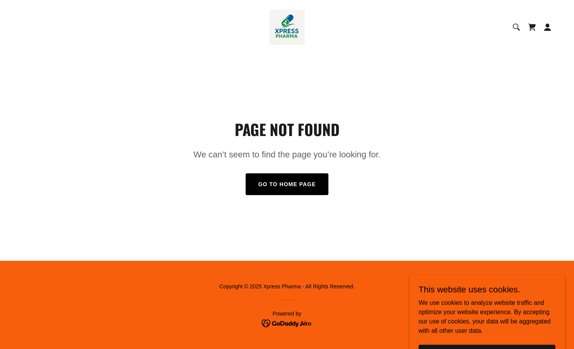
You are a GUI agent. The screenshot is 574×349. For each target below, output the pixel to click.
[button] (547, 27)
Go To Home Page (287, 184)
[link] (287, 26)
